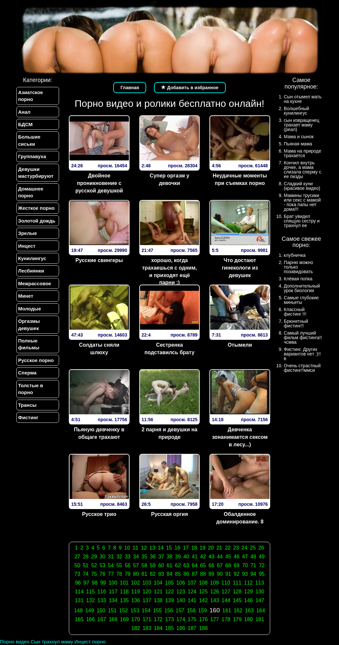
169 (124, 619)
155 (157, 610)
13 (152, 548)
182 (135, 628)
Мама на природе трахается (302, 153)
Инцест (27, 246)
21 (219, 548)
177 (214, 619)
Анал (24, 112)
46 (236, 556)
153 (135, 610)
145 (237, 600)
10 (127, 548)
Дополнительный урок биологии (302, 288)
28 (86, 556)
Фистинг (28, 417)
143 (214, 600)
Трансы (27, 405)
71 (253, 565)
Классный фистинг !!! (295, 311)
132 (90, 600)
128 (237, 591)
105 (169, 583)
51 (86, 565)
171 (147, 619)
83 (161, 574)
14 (160, 548)
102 (135, 583)
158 (191, 610)
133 (102, 600)
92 (236, 574)
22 (228, 548)
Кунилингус (32, 258)
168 (113, 619)
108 (203, 583)
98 (95, 583)
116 (102, 591)
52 (94, 565)
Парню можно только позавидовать (298, 267)
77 (111, 574)
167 (102, 619)
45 (228, 556)
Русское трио (99, 514)
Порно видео (14, 641)
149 (89, 610)
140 (181, 600)
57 (136, 565)
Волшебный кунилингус (296, 110)
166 (90, 619)
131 (79, 600)
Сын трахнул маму (52, 641)
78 (119, 574)
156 (168, 610)
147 (259, 600)
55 (119, 565)
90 (220, 574)
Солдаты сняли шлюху (99, 348)
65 (203, 565)
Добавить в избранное (190, 87)
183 (147, 628)
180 (248, 619)
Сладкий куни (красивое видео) (302, 185)
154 (146, 610)
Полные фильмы (28, 344)
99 (103, 583)
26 (261, 548)
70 (245, 565)
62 (178, 565)
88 (203, 574)
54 (111, 565)
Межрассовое (34, 283)
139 (169, 600)
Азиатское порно (30, 96)
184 (158, 628)
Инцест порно (90, 641)
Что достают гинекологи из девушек (240, 267)
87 (195, 574)
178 (226, 619)
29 (94, 556)
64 (195, 565)
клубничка (295, 255)
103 (146, 583)
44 (220, 556)
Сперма (27, 372)
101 (124, 583)
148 (78, 610)
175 (192, 619)
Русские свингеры (99, 260)
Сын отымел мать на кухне (303, 99)
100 (113, 583)
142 (203, 600)
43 (211, 556)
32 (119, 556)
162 (238, 610)
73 (77, 574)
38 (170, 556)
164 (260, 610)
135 (124, 600)
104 (158, 583)
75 (94, 574)
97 (86, 583)
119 (135, 591)
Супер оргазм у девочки (169, 179)
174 (181, 619)
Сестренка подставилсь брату (169, 348)
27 (77, 556)
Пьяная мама (298, 143)
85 (178, 574)
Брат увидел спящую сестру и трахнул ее (302, 221)
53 (102, 565)
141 (192, 600)
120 (147, 591)
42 (203, 556)
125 (203, 591)
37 (161, 556)
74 (86, 574)
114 (79, 591)
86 (186, 574)
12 (144, 548)
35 (144, 556)
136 (135, 600)
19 (203, 548)
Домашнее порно (30, 192)
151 (112, 610)
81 (144, 574)
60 (161, 565)
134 (113, 600)
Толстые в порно (30, 389)
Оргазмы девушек (29, 324)
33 (128, 556)
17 (186, 548)
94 (253, 574)
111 (237, 583)
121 (158, 591)
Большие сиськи (29, 140)
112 (248, 583)
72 (262, 565)
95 (262, 574)
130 (259, 591)
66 (211, 565)
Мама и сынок (299, 136)
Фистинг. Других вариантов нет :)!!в (302, 354)
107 (192, 583)
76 (102, 574)
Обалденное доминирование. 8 (239, 517)
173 (169, 619)
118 (124, 591)
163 (249, 610)
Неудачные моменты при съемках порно (240, 179)
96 (78, 583)
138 (158, 600)
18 (194, 548)
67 (220, 565)
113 (259, 583)
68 (228, 565)
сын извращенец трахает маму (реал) (301, 125)
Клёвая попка (298, 278)
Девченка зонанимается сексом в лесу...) (240, 437)
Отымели (240, 345)
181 (259, 619)
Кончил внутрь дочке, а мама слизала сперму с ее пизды (302, 169)
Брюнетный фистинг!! (296, 323)
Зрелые (27, 233)
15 (169, 548)
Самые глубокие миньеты (301, 300)
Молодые (29, 308)
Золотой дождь (36, 220)
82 (153, 574)
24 (244, 548)
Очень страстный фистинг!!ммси (302, 367)
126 (214, 591)
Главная (129, 87)
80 (136, 574)
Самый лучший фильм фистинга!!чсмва (303, 337)
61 (170, 565)
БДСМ (25, 124)
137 (147, 600)
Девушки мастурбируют (36, 172)
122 (169, 591)
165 (79, 619)
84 (170, 574)
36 (153, 556)
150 (101, 610)
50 (77, 565)
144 (226, 600)
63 (186, 565)
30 (102, 556)
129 (248, 591)
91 (228, 574)
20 (211, 548)
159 (202, 610)
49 (262, 556)
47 (245, 556)
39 (178, 556)
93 (245, 574)
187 (192, 628)
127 (226, 591)
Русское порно (36, 360)
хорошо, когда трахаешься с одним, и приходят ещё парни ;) (169, 271)
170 (135, 619)
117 (113, 591)
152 (123, 610)
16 (177, 548)
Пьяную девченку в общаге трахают (99, 433)
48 (253, 556)
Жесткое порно (36, 208)
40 (186, 556)
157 (180, 610)
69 (236, 565)
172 (158, 619)
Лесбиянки (31, 270)
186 (181, 628)
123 (181, 591)
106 (180, 583)
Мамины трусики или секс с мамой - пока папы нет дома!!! (302, 202)
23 (236, 548)
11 (135, 548)
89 (211, 574)
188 (203, 628)
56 (128, 565)
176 (203, 619)
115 (90, 591)
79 (128, 574)
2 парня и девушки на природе (169, 433)
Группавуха (32, 156)
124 (192, 591)
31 (111, 556)
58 (144, 565)
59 (153, 565)
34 (136, 556)
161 (227, 610)
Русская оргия (169, 514)
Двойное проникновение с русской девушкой (99, 183)
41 (195, 556)
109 (214, 583)
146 (248, 600)
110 (226, 583)
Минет (25, 296)
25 (253, 548)
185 (169, 628)
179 (237, 619)
